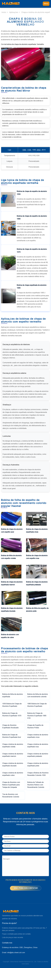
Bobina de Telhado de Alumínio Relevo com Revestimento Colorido (35, 784)
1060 (24, 150)
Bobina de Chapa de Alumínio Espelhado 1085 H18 (36, 715)
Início (4, 12)
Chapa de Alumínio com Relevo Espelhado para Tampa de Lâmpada (11, 784)
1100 (29, 150)
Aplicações (13, 12)
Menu (46, 4)
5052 (39, 150)
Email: (13, 952)
